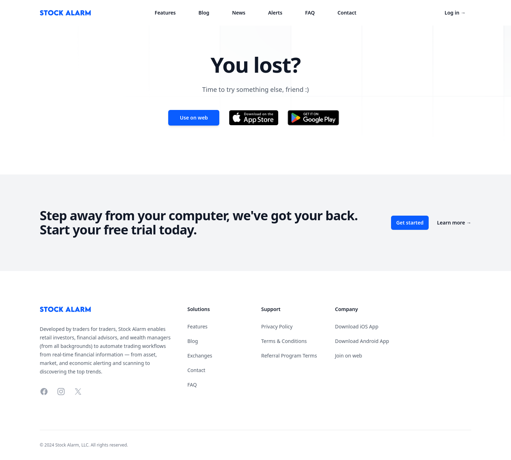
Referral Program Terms (289, 355)
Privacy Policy (276, 326)
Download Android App (362, 341)
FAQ (310, 12)
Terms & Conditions (284, 341)
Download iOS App (356, 326)
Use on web (194, 117)
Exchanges (199, 355)
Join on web (348, 355)
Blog (203, 12)
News (239, 12)
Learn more (454, 222)
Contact (346, 12)
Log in (455, 12)
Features (165, 12)
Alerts (275, 12)
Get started (409, 222)
